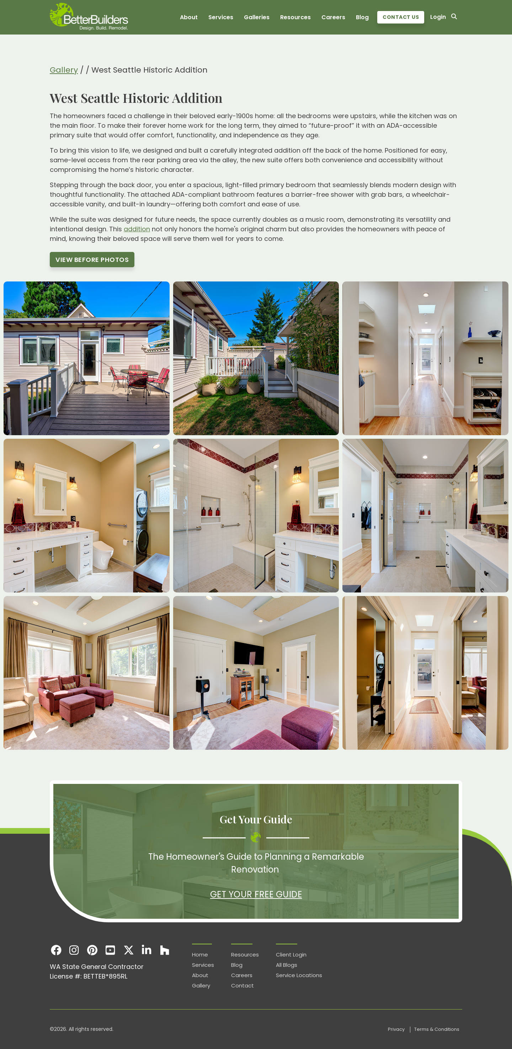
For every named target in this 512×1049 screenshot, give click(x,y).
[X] (128, 950)
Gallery (64, 69)
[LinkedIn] (146, 950)
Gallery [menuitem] (201, 985)
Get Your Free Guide (256, 894)
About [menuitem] (189, 17)
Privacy (397, 1029)
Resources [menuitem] (295, 17)
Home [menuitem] (200, 954)
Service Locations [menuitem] (299, 975)
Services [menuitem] (220, 17)
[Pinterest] (92, 950)
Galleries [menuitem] (257, 17)
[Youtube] (110, 950)
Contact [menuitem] (242, 985)
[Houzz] (165, 950)
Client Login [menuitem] (291, 954)
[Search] (454, 17)
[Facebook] (56, 950)
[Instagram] (74, 950)
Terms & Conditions (436, 1029)
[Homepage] (89, 17)
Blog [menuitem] (362, 17)
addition (137, 229)
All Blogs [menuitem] (286, 965)
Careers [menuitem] (333, 17)
